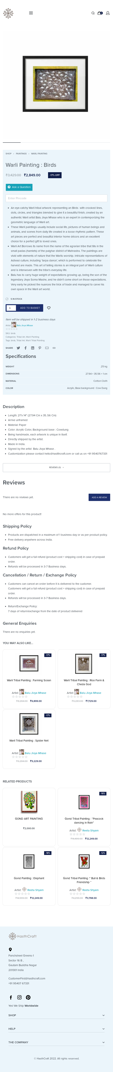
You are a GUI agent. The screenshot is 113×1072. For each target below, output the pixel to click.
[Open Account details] (108, 13)
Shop (8, 153)
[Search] (93, 13)
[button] (56, 467)
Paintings (21, 153)
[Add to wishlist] (49, 308)
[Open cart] (100, 13)
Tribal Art (21, 337)
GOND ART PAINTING (29, 818)
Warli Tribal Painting (35, 340)
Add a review (99, 497)
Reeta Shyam (90, 830)
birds (13, 340)
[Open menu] (31, 12)
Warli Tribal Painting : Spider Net (28, 740)
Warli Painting (39, 153)
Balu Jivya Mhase (25, 325)
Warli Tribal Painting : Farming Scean (29, 680)
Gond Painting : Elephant (29, 878)
